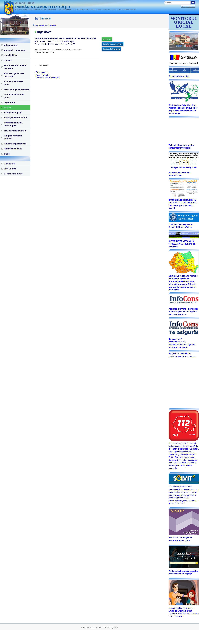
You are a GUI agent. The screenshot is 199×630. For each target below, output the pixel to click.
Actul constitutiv (42, 75)
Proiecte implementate (15, 144)
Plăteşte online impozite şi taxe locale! (184, 63)
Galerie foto (9, 163)
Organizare (9, 102)
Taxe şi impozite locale (15, 130)
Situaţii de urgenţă (13, 112)
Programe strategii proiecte (13, 137)
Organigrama (41, 72)
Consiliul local (11, 55)
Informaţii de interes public (14, 95)
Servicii (7, 107)
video (188, 46)
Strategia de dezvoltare (15, 117)
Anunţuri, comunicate (14, 50)
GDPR (7, 154)
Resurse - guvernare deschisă (14, 74)
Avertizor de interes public (13, 82)
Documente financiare (111, 49)
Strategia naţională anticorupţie (13, 124)
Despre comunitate (13, 174)
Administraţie (10, 45)
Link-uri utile (10, 168)
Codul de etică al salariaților (48, 78)
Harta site (37, 25)
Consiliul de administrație (113, 44)
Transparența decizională (16, 89)
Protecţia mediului (13, 148)
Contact (8, 60)
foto (178, 46)
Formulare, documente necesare (15, 66)
